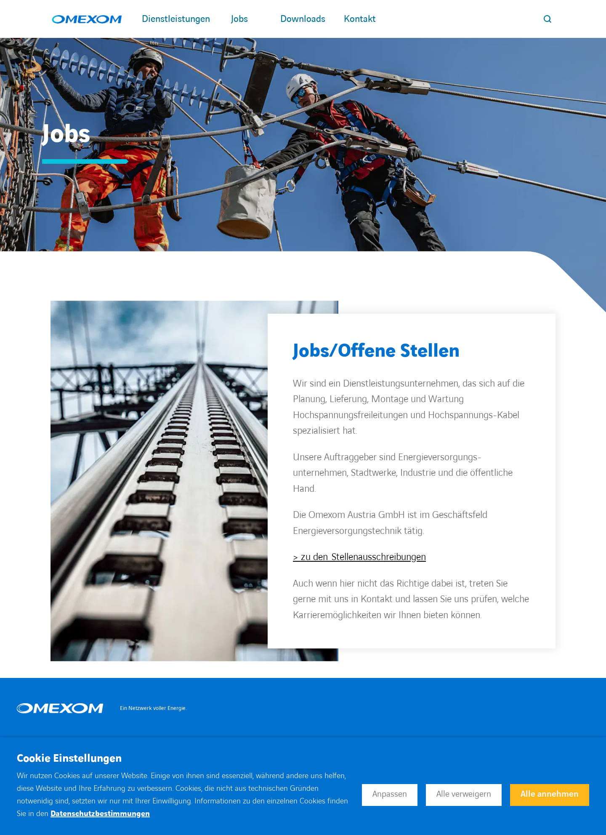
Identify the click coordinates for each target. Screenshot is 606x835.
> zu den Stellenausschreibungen (359, 557)
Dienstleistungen (176, 19)
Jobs (245, 19)
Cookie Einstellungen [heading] (69, 759)
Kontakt (360, 19)
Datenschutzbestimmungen (100, 813)
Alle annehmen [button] (550, 794)
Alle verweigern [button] (463, 794)
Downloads (307, 19)
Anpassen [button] (389, 794)
